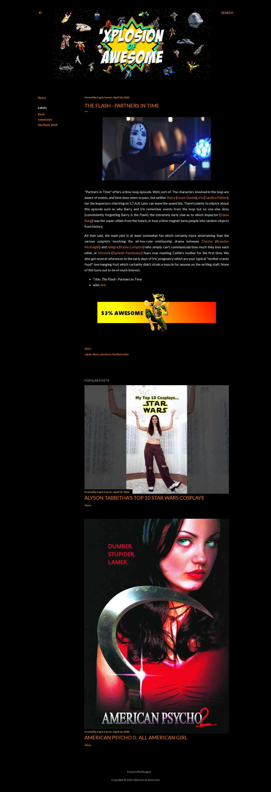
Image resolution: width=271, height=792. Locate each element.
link (103, 285)
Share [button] (42, 97)
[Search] (227, 13)
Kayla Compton (131, 247)
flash (41, 114)
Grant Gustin (186, 197)
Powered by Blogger (135, 771)
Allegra (113, 247)
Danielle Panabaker (126, 253)
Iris (200, 197)
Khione (103, 253)
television (45, 119)
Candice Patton (216, 197)
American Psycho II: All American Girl (135, 737)
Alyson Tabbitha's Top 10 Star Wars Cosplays (144, 498)
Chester (207, 241)
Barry (171, 197)
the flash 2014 (47, 125)
